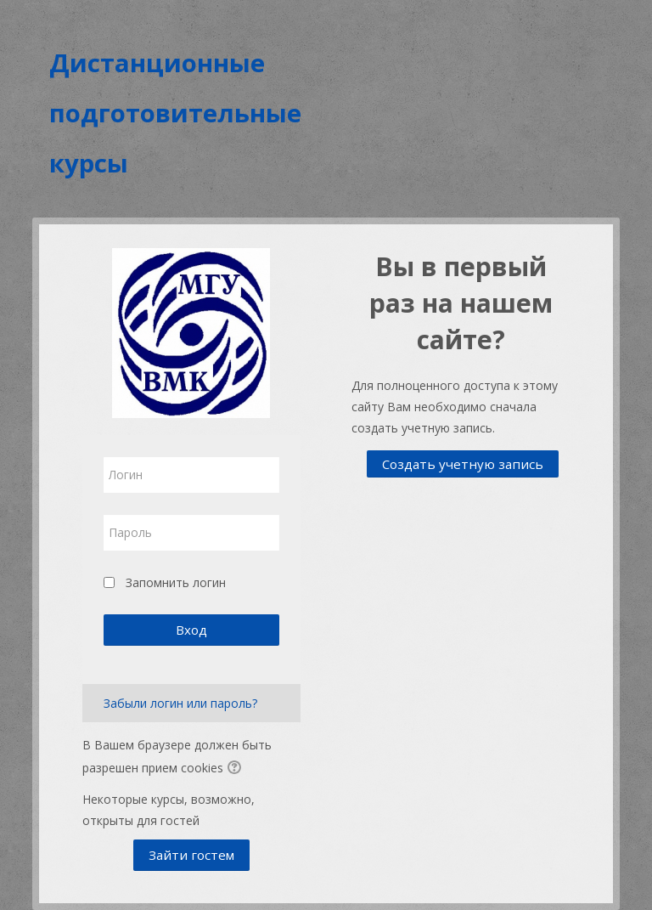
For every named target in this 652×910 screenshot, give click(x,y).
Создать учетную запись (462, 463)
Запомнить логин (176, 582)
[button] (237, 769)
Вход (191, 629)
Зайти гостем (191, 854)
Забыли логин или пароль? (180, 703)
